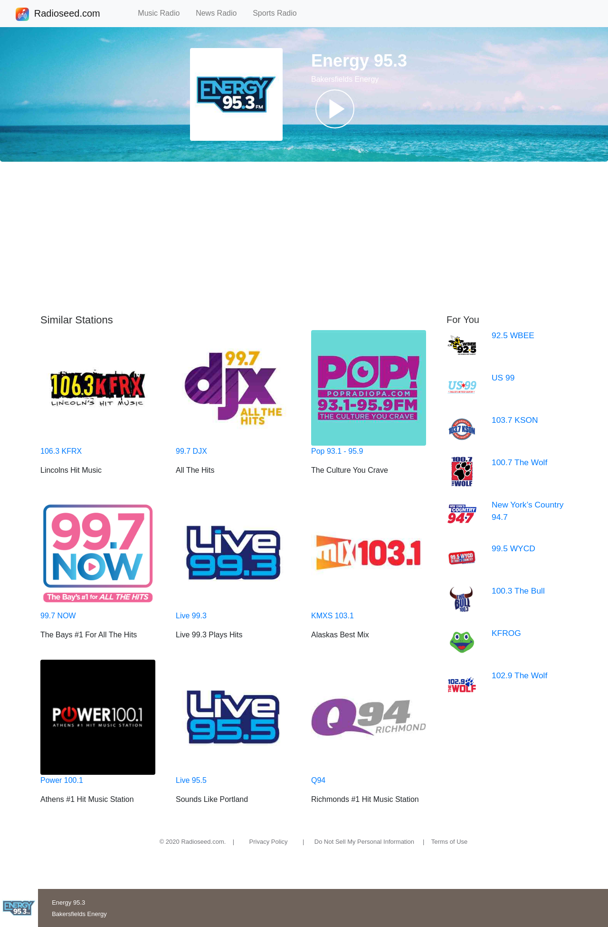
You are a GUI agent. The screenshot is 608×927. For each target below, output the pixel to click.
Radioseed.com (67, 14)
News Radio (220, 13)
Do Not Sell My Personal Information (364, 841)
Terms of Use (449, 841)
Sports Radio (279, 13)
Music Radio (163, 13)
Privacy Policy (268, 841)
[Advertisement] (304, 237)
